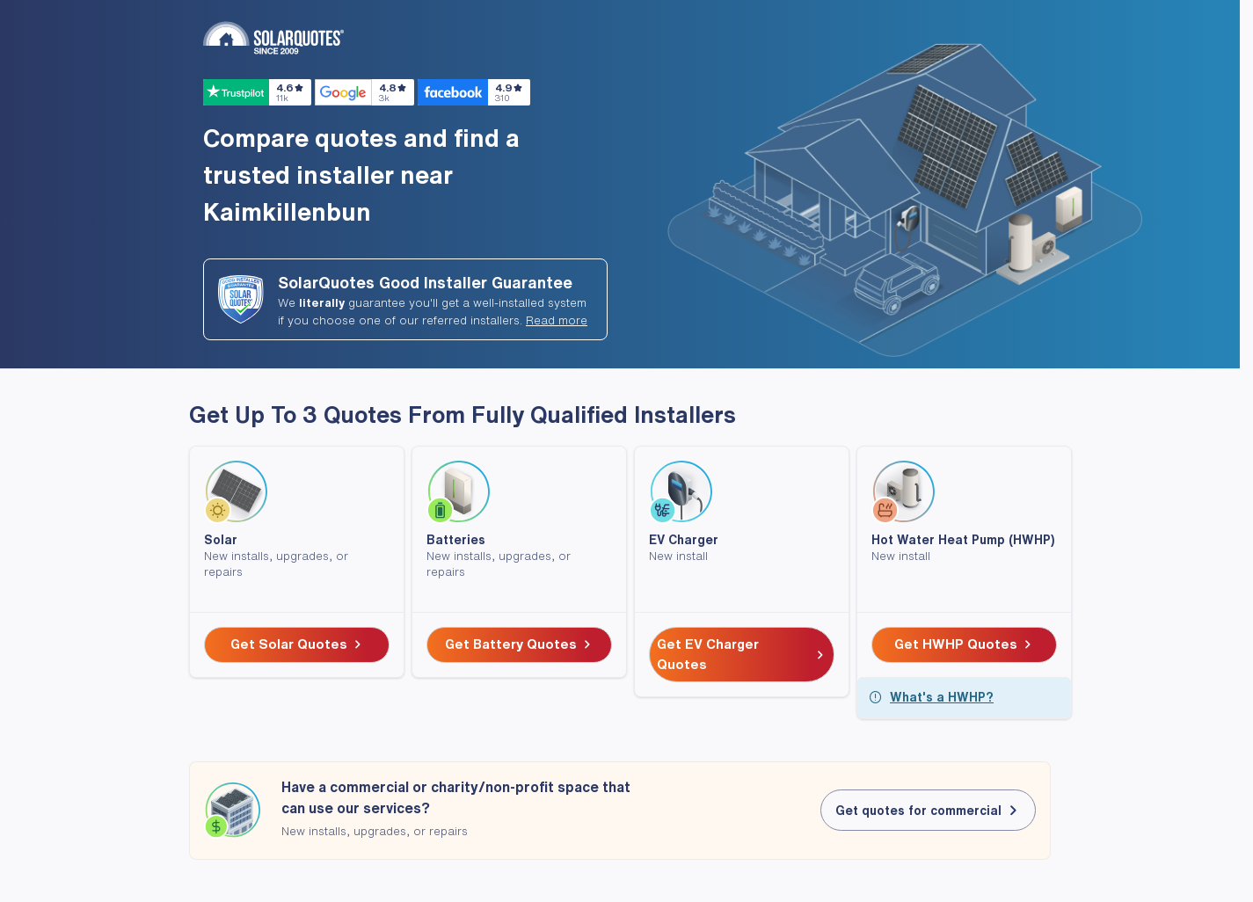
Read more (556, 320)
